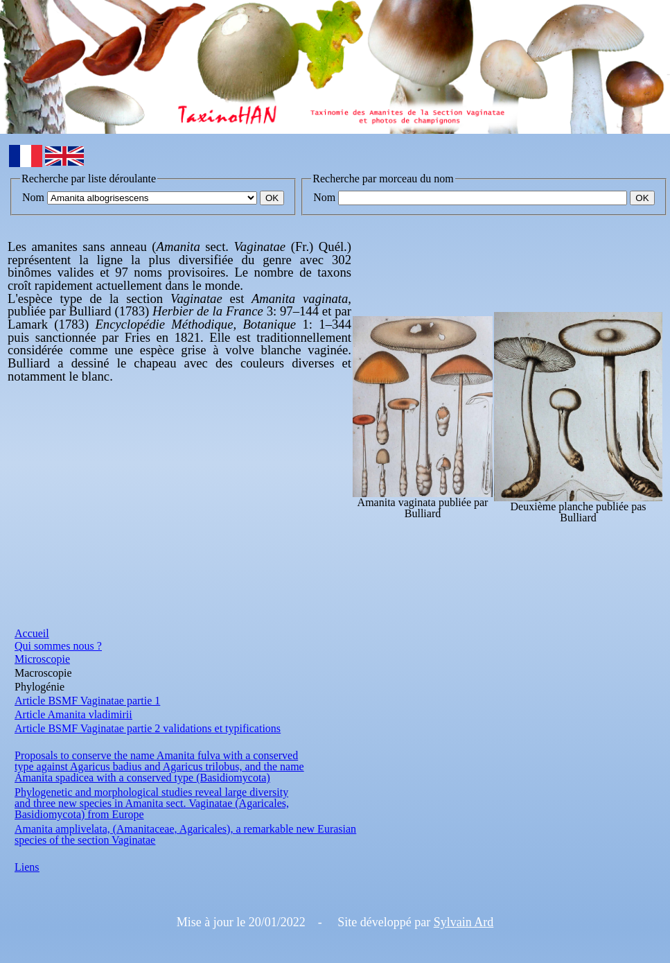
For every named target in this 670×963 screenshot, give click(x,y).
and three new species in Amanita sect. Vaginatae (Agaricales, (152, 803)
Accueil (32, 633)
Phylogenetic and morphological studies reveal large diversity (151, 792)
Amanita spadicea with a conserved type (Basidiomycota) (142, 777)
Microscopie (42, 659)
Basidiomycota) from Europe (79, 814)
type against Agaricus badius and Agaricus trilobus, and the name (159, 766)
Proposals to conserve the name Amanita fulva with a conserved (156, 755)
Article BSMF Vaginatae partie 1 (87, 700)
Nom (33, 197)
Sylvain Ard (464, 922)
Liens (27, 867)
